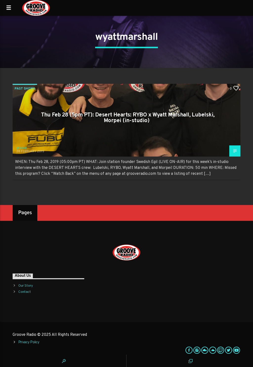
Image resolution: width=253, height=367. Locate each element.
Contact (24, 292)
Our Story (25, 286)
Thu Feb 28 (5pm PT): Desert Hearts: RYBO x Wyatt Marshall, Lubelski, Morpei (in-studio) (128, 118)
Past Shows (25, 89)
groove (21, 148)
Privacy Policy (29, 342)
